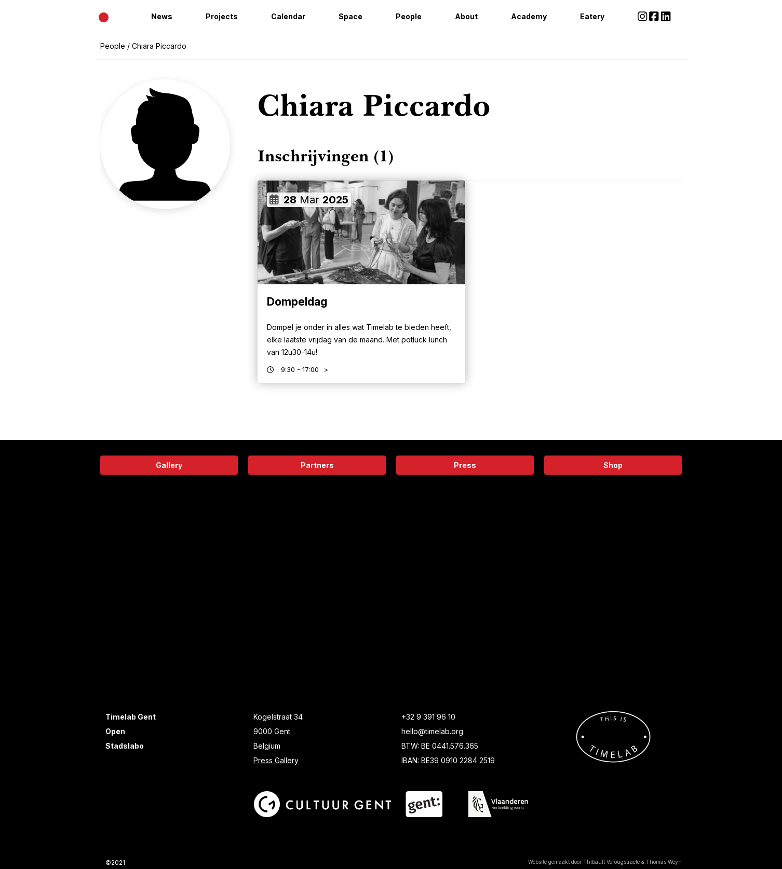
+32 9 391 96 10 (428, 716)
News (161, 16)
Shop (613, 465)
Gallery (169, 465)
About (466, 16)
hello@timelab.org (432, 731)
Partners (317, 465)
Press (465, 465)
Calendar (288, 16)
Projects (222, 16)
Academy (529, 16)
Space (350, 16)
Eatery (592, 16)
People (409, 16)
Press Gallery (276, 760)
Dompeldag (297, 301)
